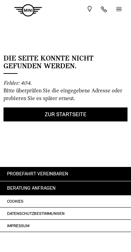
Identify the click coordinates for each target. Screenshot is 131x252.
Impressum (18, 225)
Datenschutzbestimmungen (36, 213)
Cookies (15, 201)
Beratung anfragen (31, 188)
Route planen (89, 10)
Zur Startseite (65, 114)
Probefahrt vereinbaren (37, 174)
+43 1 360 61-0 (103, 10)
